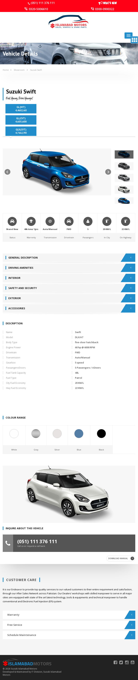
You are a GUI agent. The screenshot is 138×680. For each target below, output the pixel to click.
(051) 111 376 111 (43, 3)
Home (6, 69)
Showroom (19, 69)
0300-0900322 (104, 9)
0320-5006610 (38, 9)
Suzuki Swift (36, 69)
